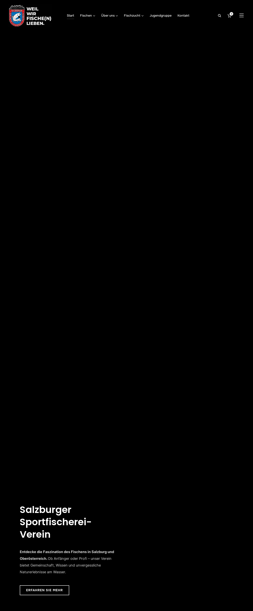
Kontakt (183, 15)
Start (70, 15)
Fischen (86, 15)
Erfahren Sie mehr (44, 590)
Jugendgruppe (161, 15)
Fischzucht (132, 15)
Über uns (108, 15)
